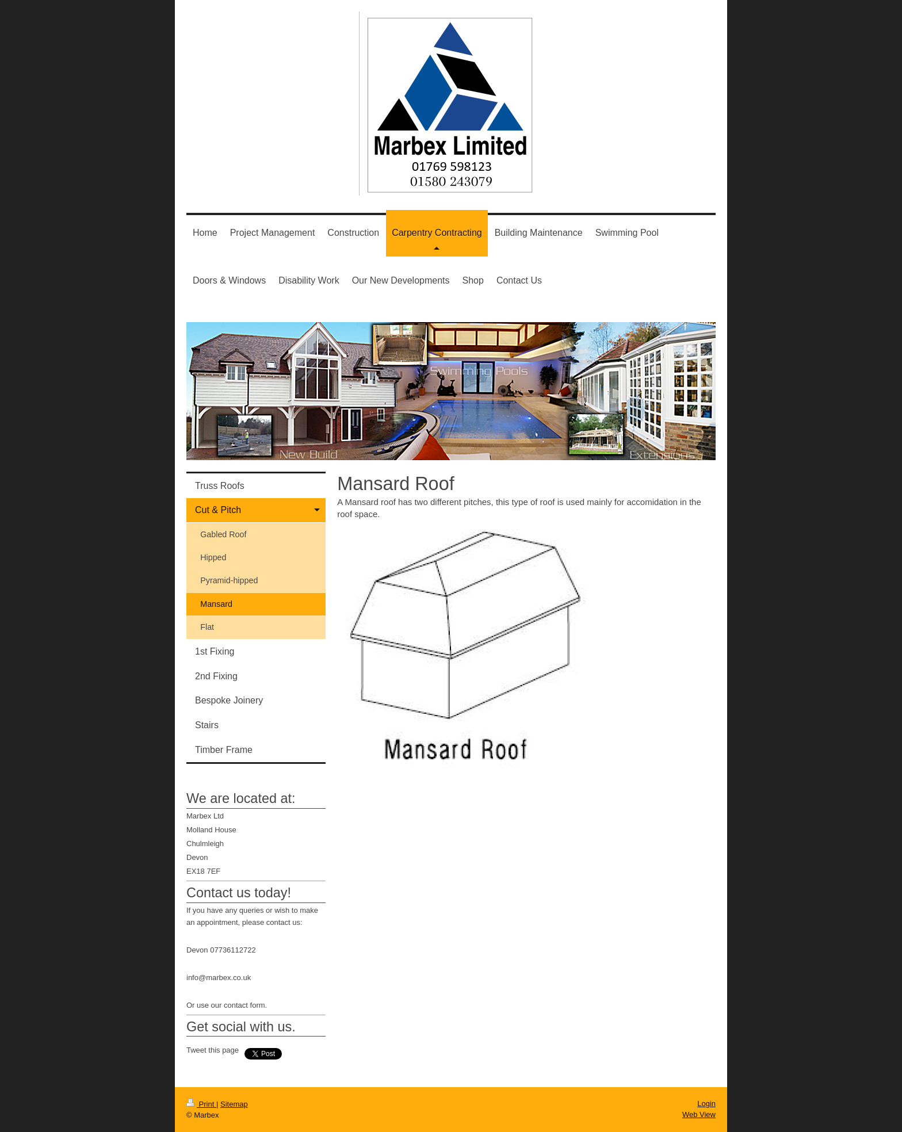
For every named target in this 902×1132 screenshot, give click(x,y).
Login (706, 1103)
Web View (699, 1114)
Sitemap (234, 1104)
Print (201, 1104)
